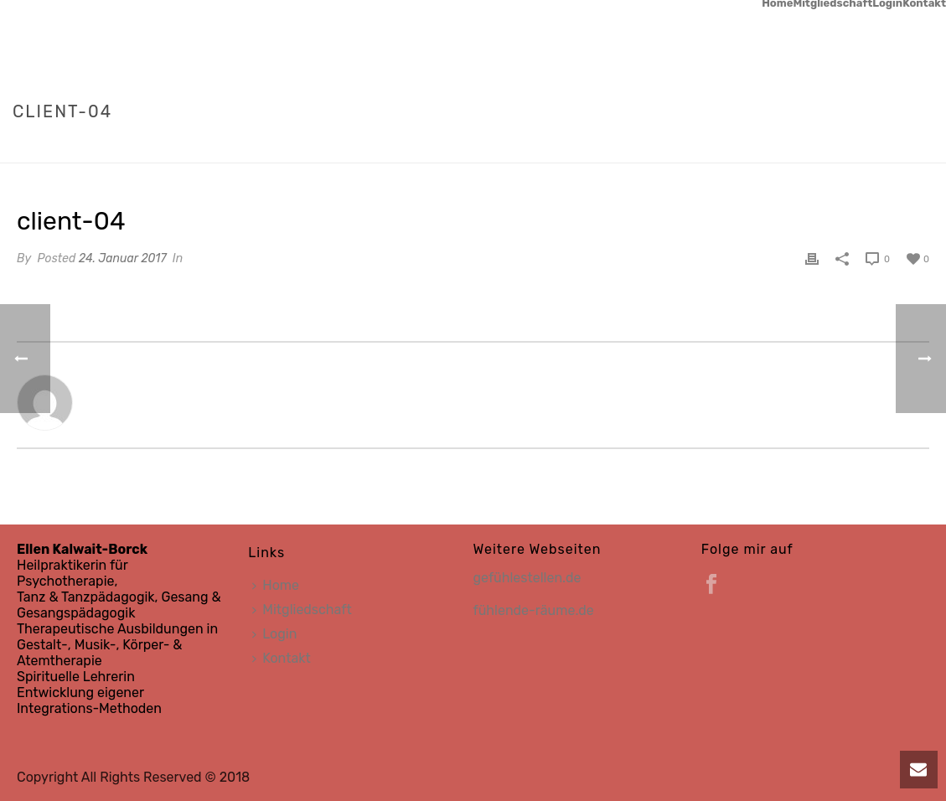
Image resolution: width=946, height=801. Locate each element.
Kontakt (924, 3)
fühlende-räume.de (533, 610)
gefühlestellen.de (527, 578)
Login (887, 3)
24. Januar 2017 (123, 258)
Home (777, 3)
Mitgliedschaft (832, 3)
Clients (835, 147)
